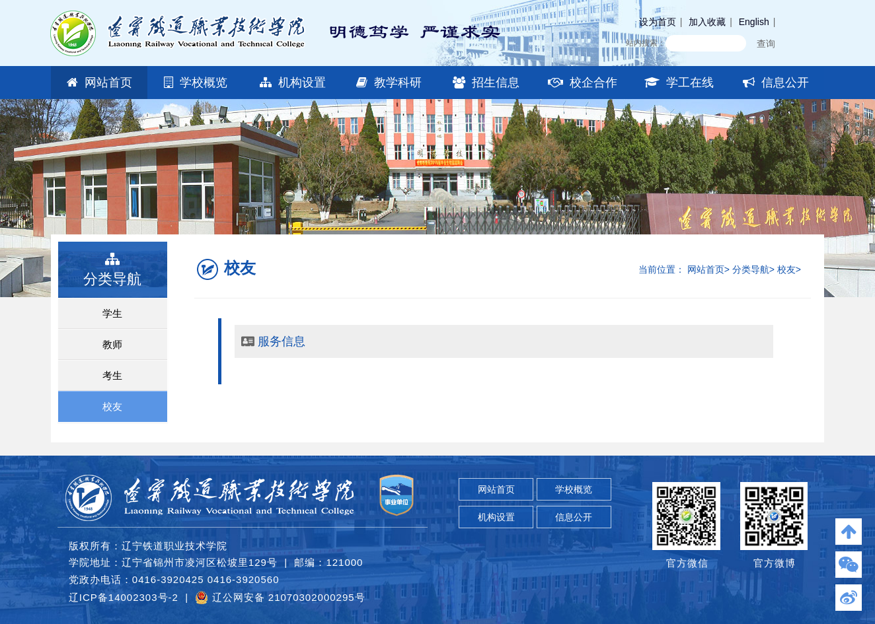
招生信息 (486, 82)
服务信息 (281, 341)
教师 (112, 344)
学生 (112, 313)
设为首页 (657, 22)
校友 (112, 406)
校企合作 (582, 82)
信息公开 (776, 82)
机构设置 (293, 82)
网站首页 (99, 82)
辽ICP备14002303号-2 (123, 597)
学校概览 (195, 82)
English (754, 22)
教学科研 (389, 82)
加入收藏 (707, 22)
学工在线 (679, 82)
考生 (112, 375)
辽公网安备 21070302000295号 (280, 597)
